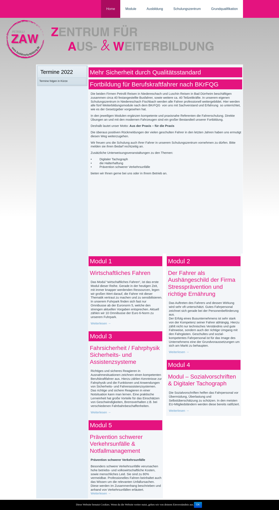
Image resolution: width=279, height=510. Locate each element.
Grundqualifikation (224, 9)
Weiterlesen (101, 323)
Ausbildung (155, 9)
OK (198, 504)
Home (110, 9)
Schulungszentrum (187, 9)
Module (130, 9)
